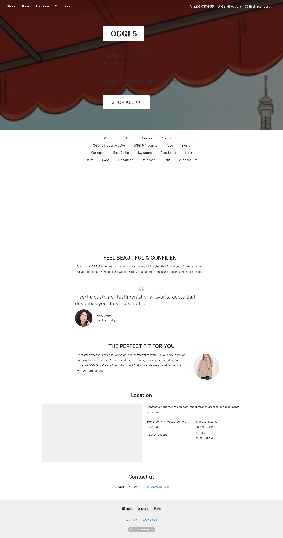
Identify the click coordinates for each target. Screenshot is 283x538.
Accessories (170, 138)
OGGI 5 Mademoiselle (109, 146)
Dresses (147, 138)
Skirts (186, 146)
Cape (106, 160)
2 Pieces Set (188, 160)
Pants (108, 138)
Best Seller (121, 153)
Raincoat (148, 160)
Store (11, 6)
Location (42, 6)
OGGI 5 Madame (146, 146)
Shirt (166, 160)
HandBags (125, 160)
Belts (89, 160)
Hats (188, 153)
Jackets (126, 138)
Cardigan (98, 153)
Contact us (62, 6)
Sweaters (145, 153)
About (25, 6)
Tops (169, 146)
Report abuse (149, 519)
